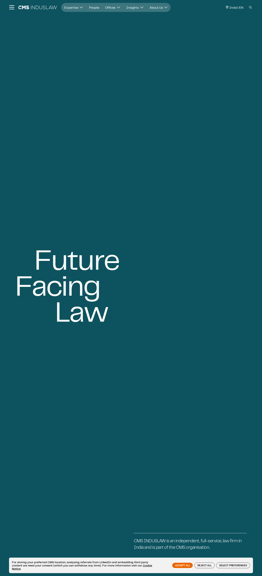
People (94, 7)
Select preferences (233, 565)
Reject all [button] (204, 565)
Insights (134, 7)
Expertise (73, 7)
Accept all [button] (182, 565)
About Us (159, 7)
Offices (112, 7)
